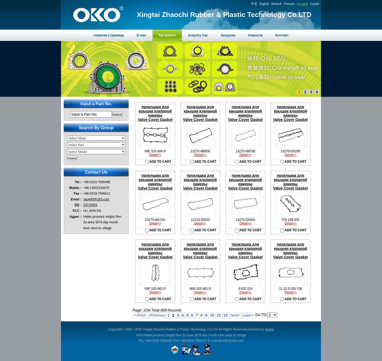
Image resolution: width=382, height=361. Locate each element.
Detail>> (155, 155)
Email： (77, 199)
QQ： (78, 205)
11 (219, 315)
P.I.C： (78, 211)
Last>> (248, 315)
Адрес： (76, 217)
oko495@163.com (96, 199)
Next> (235, 315)
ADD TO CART (158, 161)
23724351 (90, 205)
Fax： (78, 193)
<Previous (156, 315)
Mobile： (76, 188)
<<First (140, 315)
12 (226, 315)
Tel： (79, 182)
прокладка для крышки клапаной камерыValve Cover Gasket (155, 113)
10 (212, 315)
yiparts (269, 329)
